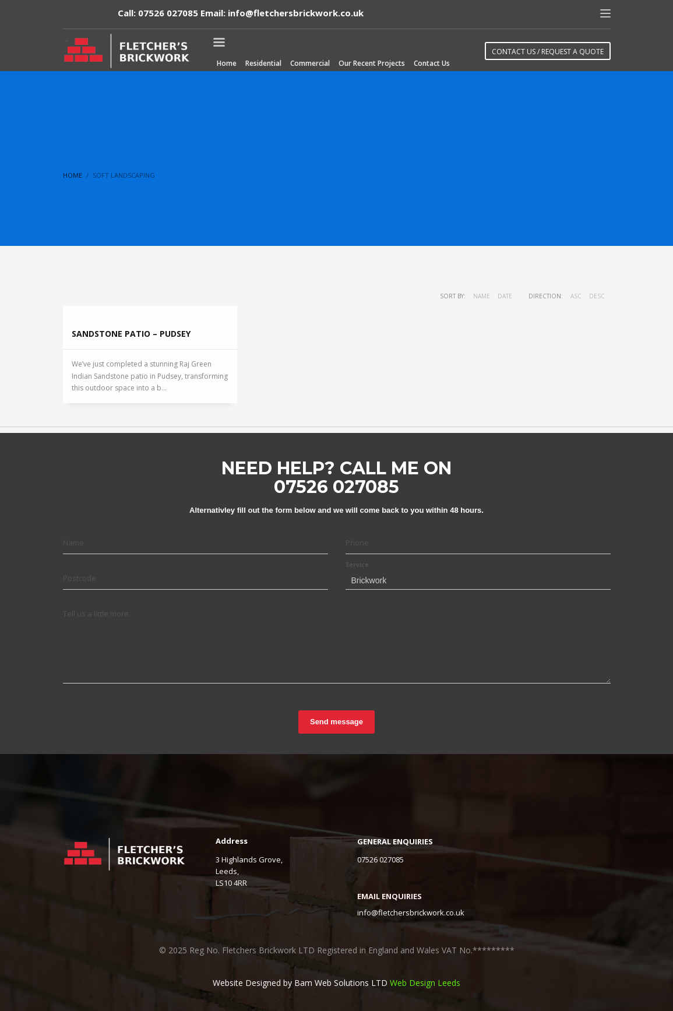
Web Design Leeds (425, 982)
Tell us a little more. (97, 613)
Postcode (79, 578)
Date (505, 296)
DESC (597, 296)
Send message (336, 721)
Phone (357, 542)
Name (481, 296)
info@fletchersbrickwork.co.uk (410, 912)
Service (357, 565)
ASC (576, 296)
